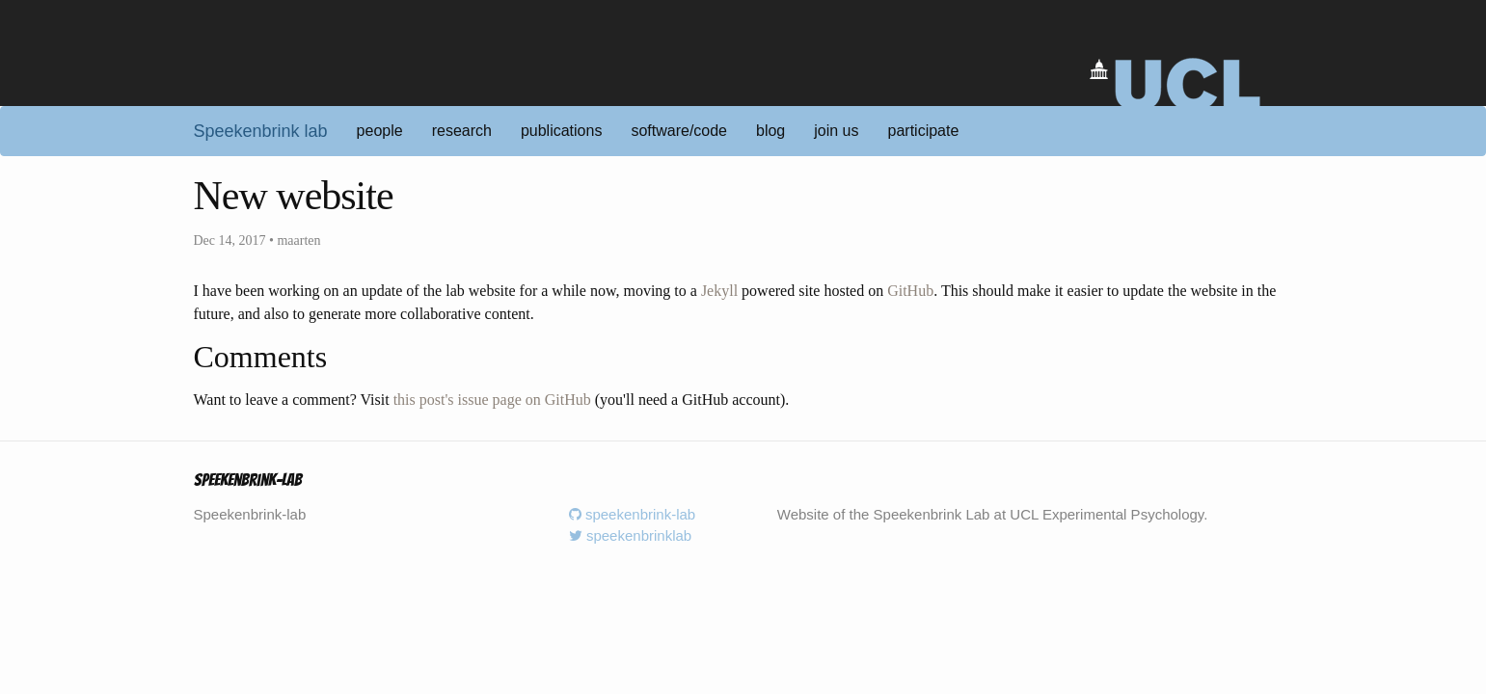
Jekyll (719, 290)
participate (923, 130)
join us (836, 130)
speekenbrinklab (630, 535)
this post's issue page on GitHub (492, 399)
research (462, 130)
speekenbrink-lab (632, 514)
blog (770, 130)
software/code (679, 130)
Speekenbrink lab (261, 131)
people (380, 130)
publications (562, 130)
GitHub (910, 290)
